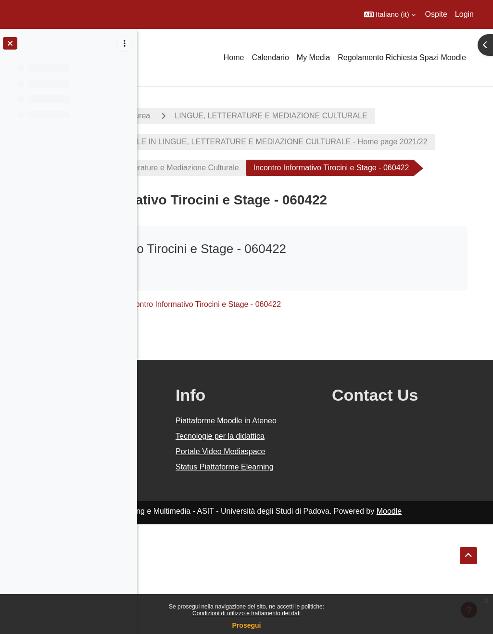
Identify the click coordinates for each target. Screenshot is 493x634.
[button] (389, 14)
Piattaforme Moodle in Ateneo (304, 490)
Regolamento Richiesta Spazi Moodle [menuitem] (402, 57)
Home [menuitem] (234, 57)
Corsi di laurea (262, 116)
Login (464, 14)
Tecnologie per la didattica (296, 517)
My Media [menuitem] (313, 57)
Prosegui (246, 625)
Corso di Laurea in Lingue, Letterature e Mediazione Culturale (270, 205)
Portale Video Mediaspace (290, 544)
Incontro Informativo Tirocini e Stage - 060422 (340, 368)
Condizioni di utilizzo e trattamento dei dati (246, 613)
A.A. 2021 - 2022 (184, 116)
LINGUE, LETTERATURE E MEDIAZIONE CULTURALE (261, 142)
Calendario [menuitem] (270, 57)
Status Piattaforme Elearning (298, 571)
